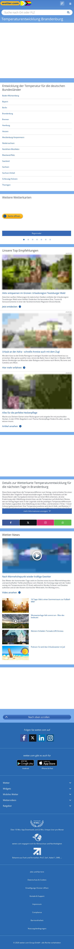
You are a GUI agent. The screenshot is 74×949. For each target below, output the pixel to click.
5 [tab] (41, 239)
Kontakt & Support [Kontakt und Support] (37, 896)
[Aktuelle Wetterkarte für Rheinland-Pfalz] (8, 155)
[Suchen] (68, 12)
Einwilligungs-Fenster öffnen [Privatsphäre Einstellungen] (37, 888)
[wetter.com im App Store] (47, 765)
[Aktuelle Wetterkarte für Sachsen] (5, 167)
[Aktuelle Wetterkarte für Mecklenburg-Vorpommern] (13, 138)
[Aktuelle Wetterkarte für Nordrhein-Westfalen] (10, 149)
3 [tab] (32, 239)
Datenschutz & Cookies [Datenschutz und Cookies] (37, 880)
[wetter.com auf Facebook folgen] (24, 738)
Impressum (37, 904)
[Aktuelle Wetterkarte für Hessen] (5, 132)
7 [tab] (50, 239)
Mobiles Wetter (10, 794)
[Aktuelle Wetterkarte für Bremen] (5, 120)
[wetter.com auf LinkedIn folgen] (41, 738)
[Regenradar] (36, 219)
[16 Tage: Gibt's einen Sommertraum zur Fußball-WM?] (36, 606)
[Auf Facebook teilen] (10, 522)
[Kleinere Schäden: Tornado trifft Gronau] (36, 638)
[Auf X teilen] (28, 522)
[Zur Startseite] (11, 3)
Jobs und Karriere (37, 872)
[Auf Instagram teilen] (45, 522)
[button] (37, 782)
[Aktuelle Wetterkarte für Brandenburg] (7, 114)
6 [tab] (45, 239)
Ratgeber (7, 805)
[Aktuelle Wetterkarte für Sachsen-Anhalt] (8, 173)
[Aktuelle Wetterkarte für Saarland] (5, 161)
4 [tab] (37, 239)
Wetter (6, 782)
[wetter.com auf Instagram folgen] (50, 738)
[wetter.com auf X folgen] (32, 738)
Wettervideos (9, 800)
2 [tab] (28, 239)
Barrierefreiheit (37, 920)
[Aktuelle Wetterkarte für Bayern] (5, 102)
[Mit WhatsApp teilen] (62, 522)
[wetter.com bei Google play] (25, 765)
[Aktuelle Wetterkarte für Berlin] (4, 108)
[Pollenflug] (62, 3)
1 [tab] (23, 239)
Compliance (37, 912)
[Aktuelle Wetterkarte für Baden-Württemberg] (10, 96)
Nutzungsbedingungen (37, 928)
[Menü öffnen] (69, 3)
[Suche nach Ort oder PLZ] (37, 12)
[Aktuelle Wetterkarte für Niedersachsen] (8, 143)
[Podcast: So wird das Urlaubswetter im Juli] (36, 654)
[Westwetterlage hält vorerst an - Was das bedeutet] (36, 622)
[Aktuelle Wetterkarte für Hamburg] (6, 126)
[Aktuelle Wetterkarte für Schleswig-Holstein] (10, 179)
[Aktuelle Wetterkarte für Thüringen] (6, 185)
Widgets (7, 788)
